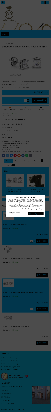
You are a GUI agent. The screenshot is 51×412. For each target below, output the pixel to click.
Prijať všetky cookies (35, 214)
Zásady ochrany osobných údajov (33, 209)
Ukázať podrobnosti (13, 213)
